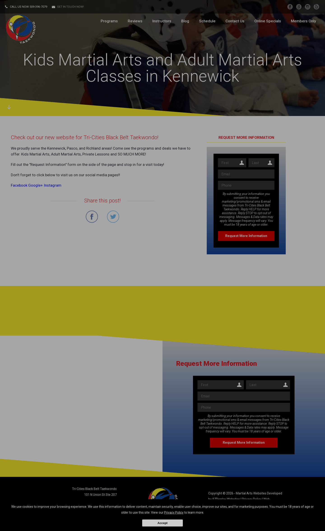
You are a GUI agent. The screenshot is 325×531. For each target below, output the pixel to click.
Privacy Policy (173, 512)
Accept (162, 523)
